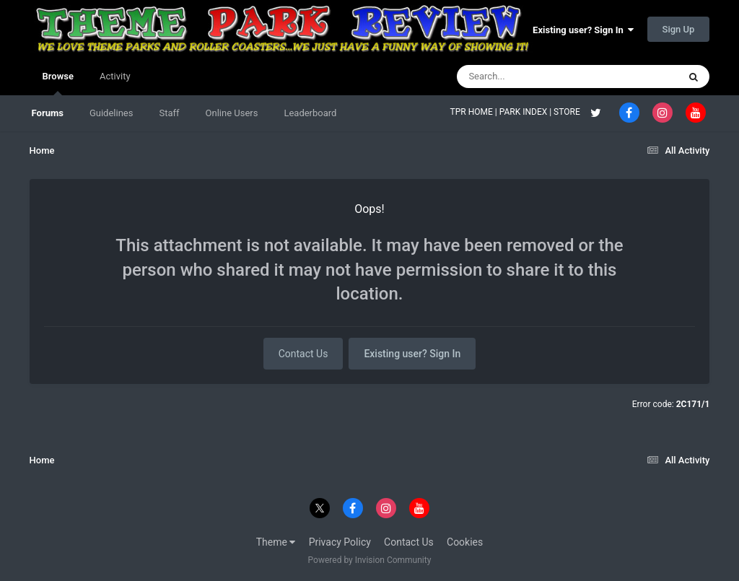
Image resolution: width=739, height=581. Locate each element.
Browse (58, 83)
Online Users (232, 113)
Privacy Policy (340, 542)
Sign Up (679, 29)
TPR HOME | (474, 112)
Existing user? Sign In (583, 30)
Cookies (465, 542)
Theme (276, 542)
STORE (568, 112)
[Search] (531, 76)
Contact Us (303, 353)
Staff (169, 113)
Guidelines (111, 113)
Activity (115, 76)
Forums (48, 113)
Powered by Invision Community (370, 560)
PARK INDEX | (526, 112)
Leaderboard (310, 113)
